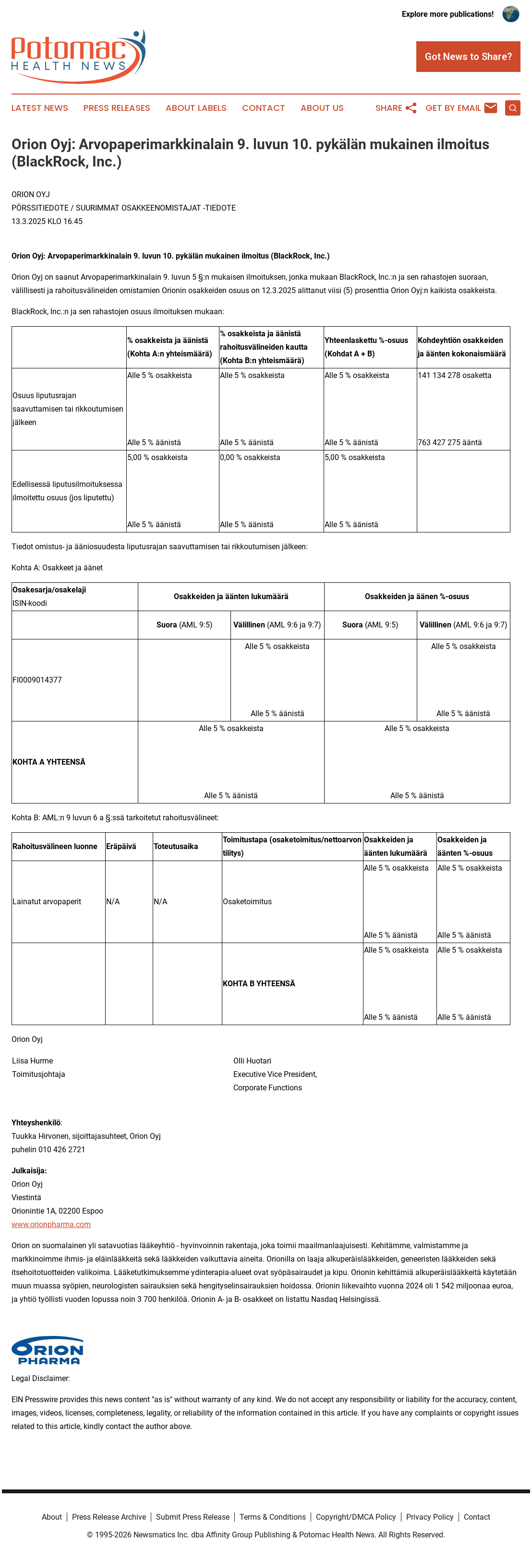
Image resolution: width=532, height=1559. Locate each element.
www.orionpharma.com (51, 1224)
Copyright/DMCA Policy (356, 1517)
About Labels (196, 108)
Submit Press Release (193, 1517)
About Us (322, 108)
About (52, 1517)
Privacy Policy (430, 1517)
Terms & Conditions (273, 1517)
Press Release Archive (109, 1517)
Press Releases (117, 108)
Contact (263, 108)
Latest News (40, 108)
